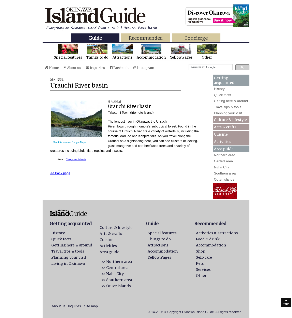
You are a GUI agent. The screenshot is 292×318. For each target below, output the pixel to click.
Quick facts (222, 95)
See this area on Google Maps (69, 142)
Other (207, 52)
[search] (210, 67)
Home (52, 68)
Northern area (224, 155)
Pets (200, 263)
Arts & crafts (225, 127)
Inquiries (95, 68)
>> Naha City (112, 273)
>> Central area (114, 267)
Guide (95, 38)
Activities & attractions (217, 233)
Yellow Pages (181, 52)
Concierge (196, 38)
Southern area (225, 173)
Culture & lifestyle (230, 119)
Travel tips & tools (227, 107)
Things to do (97, 52)
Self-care (204, 257)
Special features (68, 52)
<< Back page (60, 173)
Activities (222, 141)
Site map (91, 306)
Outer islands (224, 179)
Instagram (143, 68)
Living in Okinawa (68, 263)
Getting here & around (231, 101)
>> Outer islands (116, 286)
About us (72, 68)
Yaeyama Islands (76, 159)
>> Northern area (116, 261)
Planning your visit (228, 113)
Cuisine (221, 134)
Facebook (119, 68)
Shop (200, 251)
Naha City (221, 167)
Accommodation (151, 52)
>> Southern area (116, 279)
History (219, 89)
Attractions (122, 52)
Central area (223, 161)
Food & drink (208, 239)
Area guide (109, 251)
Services (203, 269)
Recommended (146, 38)
